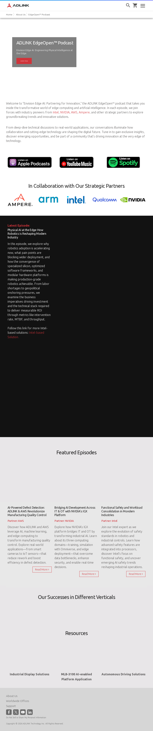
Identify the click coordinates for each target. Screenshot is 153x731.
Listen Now (24, 61)
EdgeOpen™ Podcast (39, 14)
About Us (20, 14)
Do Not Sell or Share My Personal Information (26, 717)
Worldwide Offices (17, 701)
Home (9, 14)
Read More (42, 569)
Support (11, 706)
